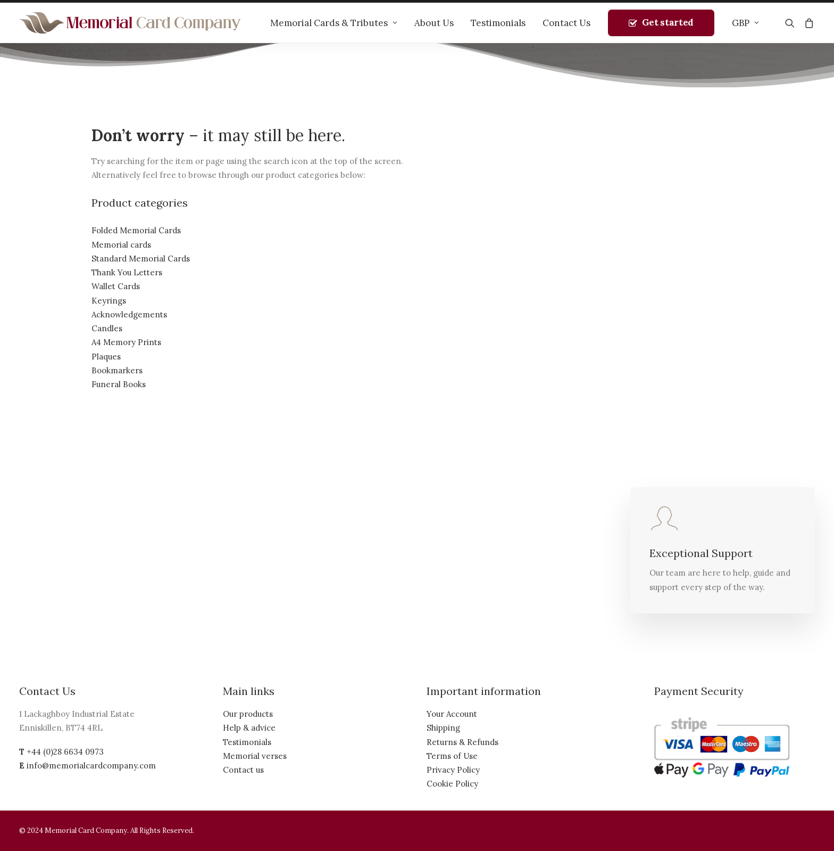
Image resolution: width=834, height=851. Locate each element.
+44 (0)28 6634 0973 (65, 752)
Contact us (243, 770)
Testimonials (498, 23)
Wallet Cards (115, 286)
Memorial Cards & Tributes (333, 23)
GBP (745, 23)
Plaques (106, 356)
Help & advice (249, 728)
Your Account (452, 714)
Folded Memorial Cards (136, 230)
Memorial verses (255, 756)
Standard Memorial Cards (140, 258)
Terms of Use (452, 756)
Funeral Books (118, 384)
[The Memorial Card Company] (130, 23)
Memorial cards (121, 245)
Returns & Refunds (462, 742)
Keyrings (108, 301)
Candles (106, 328)
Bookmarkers (117, 370)
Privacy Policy (453, 770)
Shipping (443, 728)
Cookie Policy (452, 784)
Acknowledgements (129, 314)
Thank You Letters (126, 272)
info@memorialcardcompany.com (91, 765)
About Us (434, 23)
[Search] (792, 23)
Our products (248, 714)
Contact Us (566, 23)
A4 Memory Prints (126, 342)
